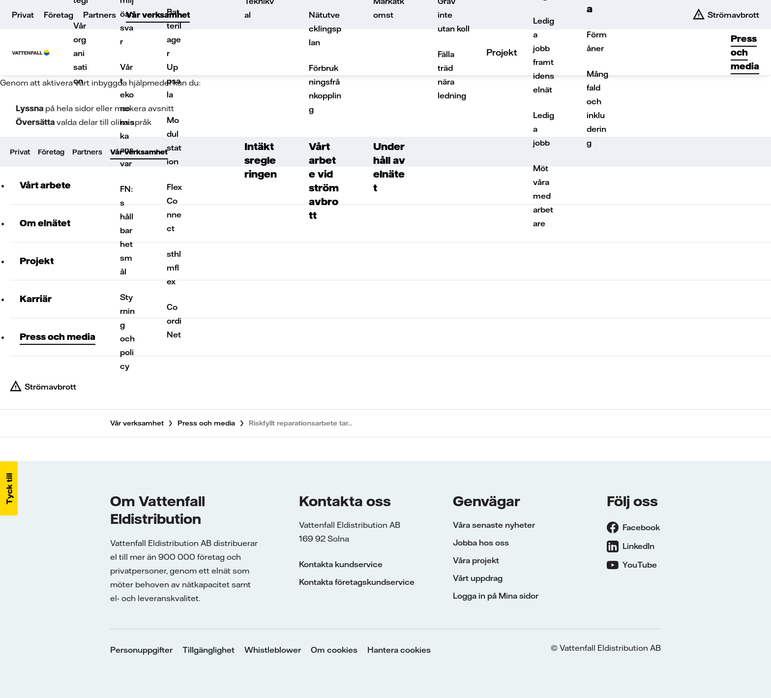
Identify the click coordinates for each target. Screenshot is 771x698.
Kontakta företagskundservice (357, 582)
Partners (99, 15)
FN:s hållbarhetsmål (126, 230)
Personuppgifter (141, 650)
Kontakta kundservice (341, 564)
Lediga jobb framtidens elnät (543, 55)
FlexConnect (174, 207)
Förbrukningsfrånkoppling (325, 88)
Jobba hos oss (481, 542)
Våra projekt (476, 560)
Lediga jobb (543, 129)
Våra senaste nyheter (494, 525)
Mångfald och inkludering (597, 108)
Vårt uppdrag (478, 578)
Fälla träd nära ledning (452, 74)
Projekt (501, 52)
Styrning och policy (127, 331)
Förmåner (597, 41)
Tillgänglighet (208, 650)
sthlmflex (174, 267)
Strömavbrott (50, 387)
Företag (58, 15)
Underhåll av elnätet (389, 167)
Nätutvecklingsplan (325, 28)
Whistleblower (272, 650)
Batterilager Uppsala (174, 53)
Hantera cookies (399, 650)
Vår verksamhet (158, 15)
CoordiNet (174, 320)
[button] (9, 488)
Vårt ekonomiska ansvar (127, 115)
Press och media (745, 52)
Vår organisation (80, 53)
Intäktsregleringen (260, 160)
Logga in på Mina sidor (495, 596)
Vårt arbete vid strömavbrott (324, 180)
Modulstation (174, 140)
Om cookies (334, 650)
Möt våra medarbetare (543, 195)
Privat (23, 15)
